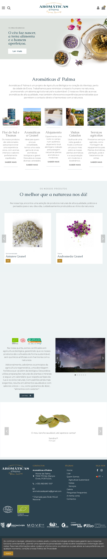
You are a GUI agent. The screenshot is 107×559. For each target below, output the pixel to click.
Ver (8, 261)
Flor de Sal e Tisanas (10, 133)
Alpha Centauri (15, 256)
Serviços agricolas (96, 133)
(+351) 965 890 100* (44, 484)
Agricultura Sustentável (79, 480)
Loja (68, 473)
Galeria (70, 489)
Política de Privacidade (47, 548)
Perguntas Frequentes (77, 493)
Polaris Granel (66, 256)
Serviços (72, 486)
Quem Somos (73, 477)
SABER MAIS (11, 162)
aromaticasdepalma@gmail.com (47, 491)
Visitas (71, 483)
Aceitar (8, 553)
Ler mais (17, 51)
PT (99, 476)
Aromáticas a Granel (32, 133)
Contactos (71, 499)
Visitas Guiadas (75, 133)
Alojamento (53, 132)
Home (69, 470)
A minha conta (73, 496)
